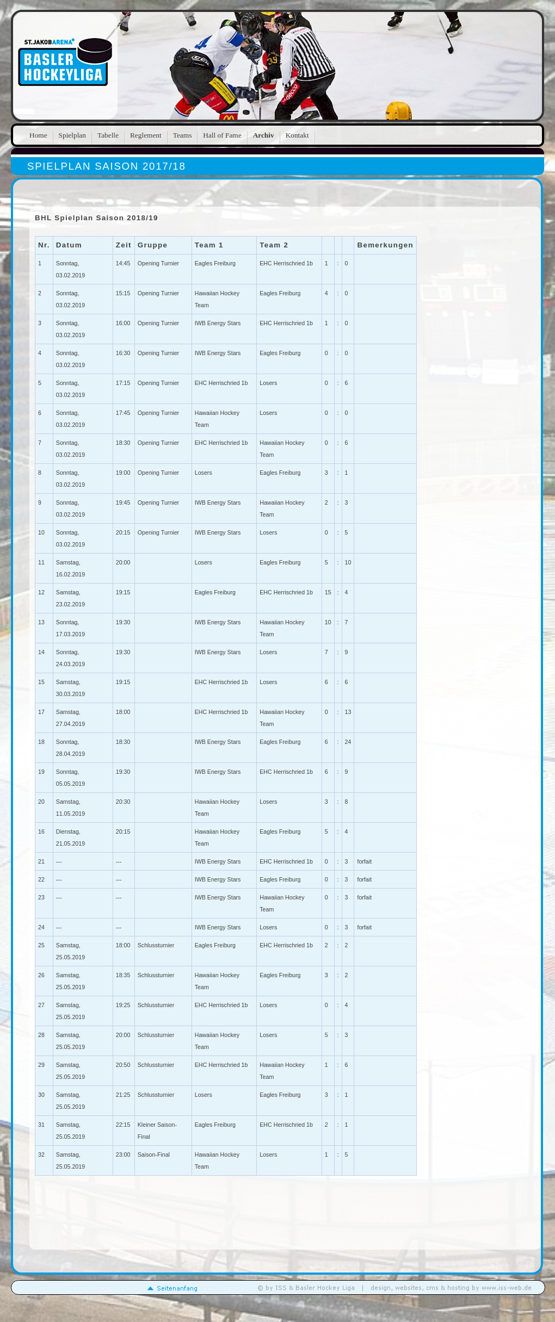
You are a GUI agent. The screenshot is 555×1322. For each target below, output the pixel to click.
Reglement (146, 135)
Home (38, 135)
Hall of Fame (222, 135)
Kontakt (297, 135)
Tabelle (108, 135)
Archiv (263, 135)
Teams (182, 135)
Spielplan (72, 135)
